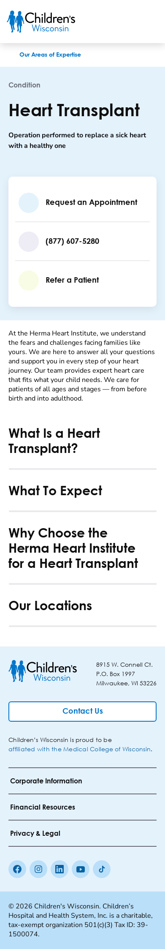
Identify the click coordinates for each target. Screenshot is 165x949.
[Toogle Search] (126, 21)
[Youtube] (80, 869)
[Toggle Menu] (148, 21)
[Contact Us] (82, 711)
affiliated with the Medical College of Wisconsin (79, 749)
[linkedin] (59, 869)
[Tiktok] (102, 869)
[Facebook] (17, 869)
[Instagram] (38, 869)
